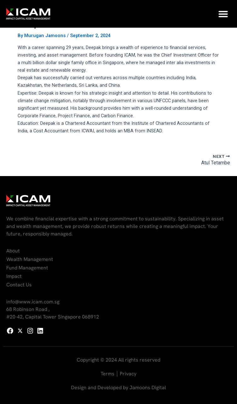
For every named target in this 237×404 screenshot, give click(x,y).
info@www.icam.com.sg (32, 301)
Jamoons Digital (148, 387)
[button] (223, 13)
